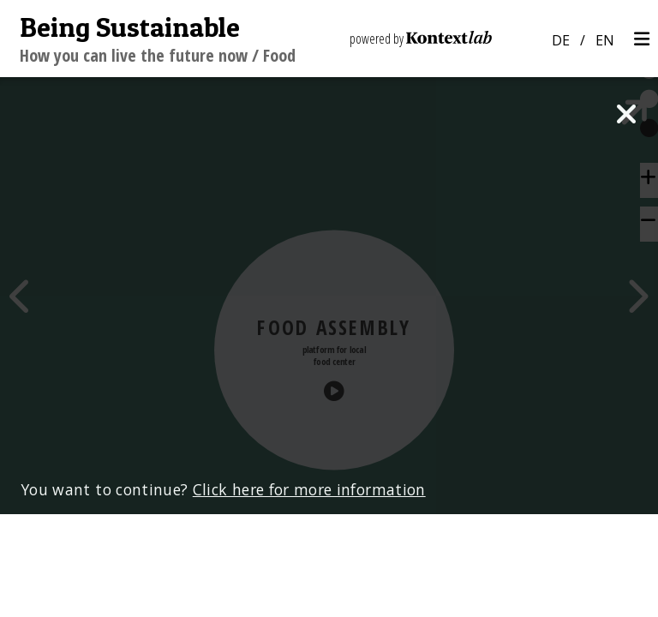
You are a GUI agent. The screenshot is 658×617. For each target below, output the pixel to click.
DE (561, 40)
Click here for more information (309, 592)
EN (604, 40)
